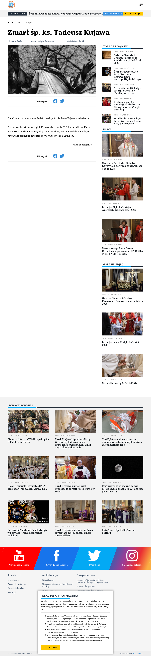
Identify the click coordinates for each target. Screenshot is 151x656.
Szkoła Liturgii (113, 13)
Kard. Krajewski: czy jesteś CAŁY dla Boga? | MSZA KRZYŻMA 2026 (27, 487)
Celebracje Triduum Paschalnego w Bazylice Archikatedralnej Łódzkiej (27, 532)
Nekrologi (12, 592)
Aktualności (14, 575)
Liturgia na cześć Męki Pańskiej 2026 (120, 343)
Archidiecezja (13, 580)
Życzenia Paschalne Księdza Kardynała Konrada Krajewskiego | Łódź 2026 (122, 165)
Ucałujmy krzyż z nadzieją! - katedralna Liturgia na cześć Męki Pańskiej (127, 105)
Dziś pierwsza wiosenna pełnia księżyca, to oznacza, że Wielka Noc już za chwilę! (122, 488)
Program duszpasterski (86, 586)
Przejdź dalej (51, 647)
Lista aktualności (21, 23)
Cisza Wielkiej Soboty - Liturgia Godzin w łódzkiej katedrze (127, 90)
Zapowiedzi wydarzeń (17, 584)
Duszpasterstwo (86, 575)
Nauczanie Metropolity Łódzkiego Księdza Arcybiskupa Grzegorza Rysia (92, 581)
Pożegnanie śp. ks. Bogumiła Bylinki (118, 531)
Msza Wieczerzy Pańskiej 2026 (120, 383)
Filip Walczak (138, 653)
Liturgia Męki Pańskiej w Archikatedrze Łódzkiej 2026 (119, 208)
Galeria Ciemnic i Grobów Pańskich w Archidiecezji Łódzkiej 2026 (127, 58)
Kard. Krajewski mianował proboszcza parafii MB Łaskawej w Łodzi (75, 488)
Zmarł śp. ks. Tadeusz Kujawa (59, 32)
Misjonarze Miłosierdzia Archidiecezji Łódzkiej (57, 585)
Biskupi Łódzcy (48, 580)
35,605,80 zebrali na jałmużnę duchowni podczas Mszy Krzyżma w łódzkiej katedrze (122, 441)
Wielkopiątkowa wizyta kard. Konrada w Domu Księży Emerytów (128, 121)
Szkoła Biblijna (133, 13)
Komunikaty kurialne (16, 588)
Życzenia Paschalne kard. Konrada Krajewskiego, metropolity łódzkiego (66, 13)
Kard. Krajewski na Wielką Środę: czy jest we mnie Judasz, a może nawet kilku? (74, 532)
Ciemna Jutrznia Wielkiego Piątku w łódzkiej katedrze (28, 440)
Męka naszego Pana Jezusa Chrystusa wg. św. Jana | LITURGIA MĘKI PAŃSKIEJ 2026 (122, 250)
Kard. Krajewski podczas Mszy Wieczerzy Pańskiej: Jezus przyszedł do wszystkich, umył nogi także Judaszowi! (73, 443)
